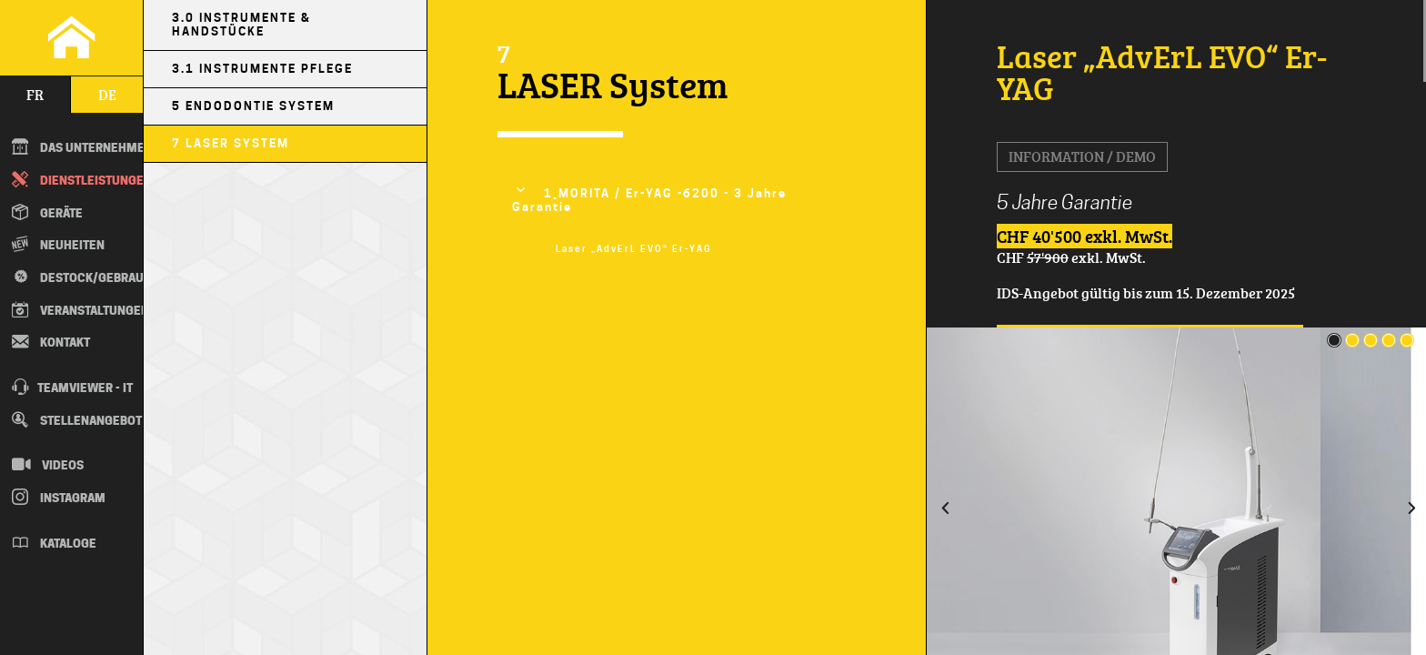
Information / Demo (1082, 156)
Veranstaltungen (77, 309)
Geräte (47, 212)
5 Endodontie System (253, 106)
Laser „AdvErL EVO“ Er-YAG (634, 248)
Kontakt (51, 341)
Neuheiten (58, 244)
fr (35, 95)
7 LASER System (230, 143)
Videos (48, 464)
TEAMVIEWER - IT (72, 386)
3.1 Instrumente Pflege (262, 69)
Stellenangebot (77, 419)
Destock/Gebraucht (76, 277)
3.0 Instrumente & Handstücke (241, 24)
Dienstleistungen (77, 179)
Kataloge (54, 542)
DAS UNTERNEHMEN (77, 146)
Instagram (58, 497)
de (107, 95)
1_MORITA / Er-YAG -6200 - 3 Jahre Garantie (650, 200)
